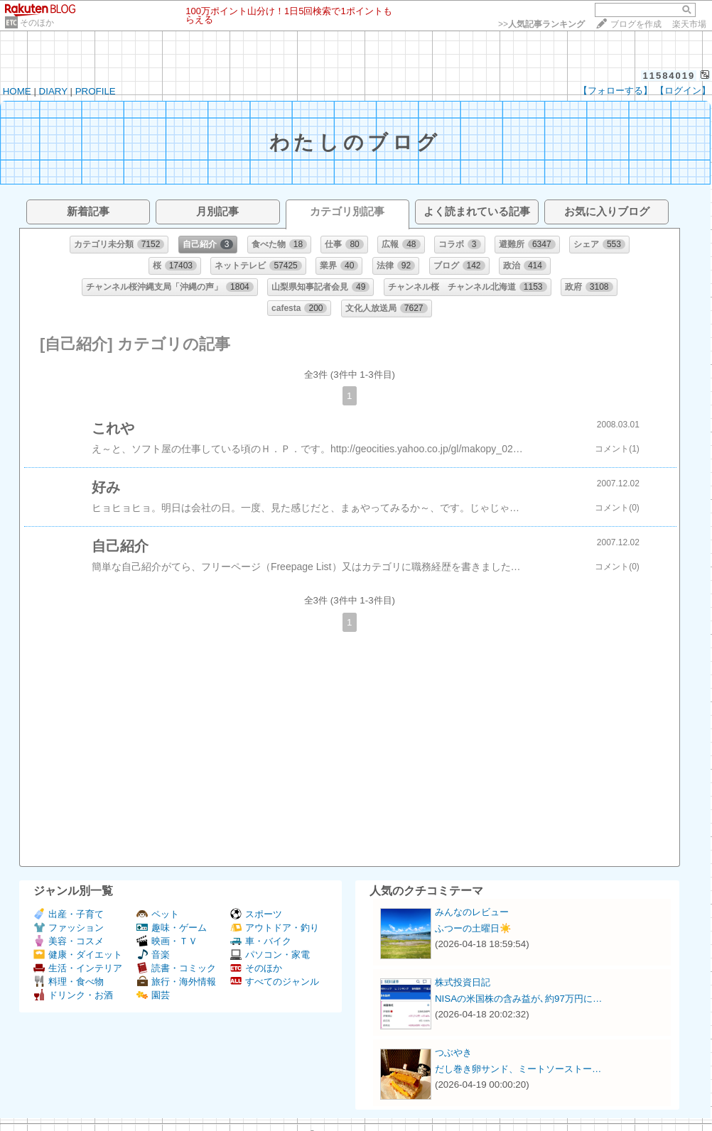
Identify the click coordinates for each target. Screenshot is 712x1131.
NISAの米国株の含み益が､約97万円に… (518, 998)
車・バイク (260, 941)
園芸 (153, 995)
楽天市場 (689, 24)
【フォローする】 (615, 90)
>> (541, 24)
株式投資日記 (462, 982)
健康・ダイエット (77, 954)
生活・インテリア (77, 968)
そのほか (37, 23)
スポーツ (256, 914)
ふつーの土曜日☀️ (473, 928)
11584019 (668, 75)
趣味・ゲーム (171, 927)
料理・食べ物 (68, 981)
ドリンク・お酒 (73, 995)
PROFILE (95, 91)
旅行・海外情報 (176, 981)
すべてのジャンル (274, 981)
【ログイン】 (683, 90)
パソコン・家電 (270, 954)
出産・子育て (68, 914)
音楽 (153, 954)
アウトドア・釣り (274, 927)
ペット (157, 914)
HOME (17, 91)
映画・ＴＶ (167, 941)
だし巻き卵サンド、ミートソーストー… (518, 1069)
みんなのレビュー (472, 912)
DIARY (53, 91)
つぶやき (453, 1052)
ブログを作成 (636, 24)
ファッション (68, 927)
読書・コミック (176, 968)
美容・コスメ (68, 941)
